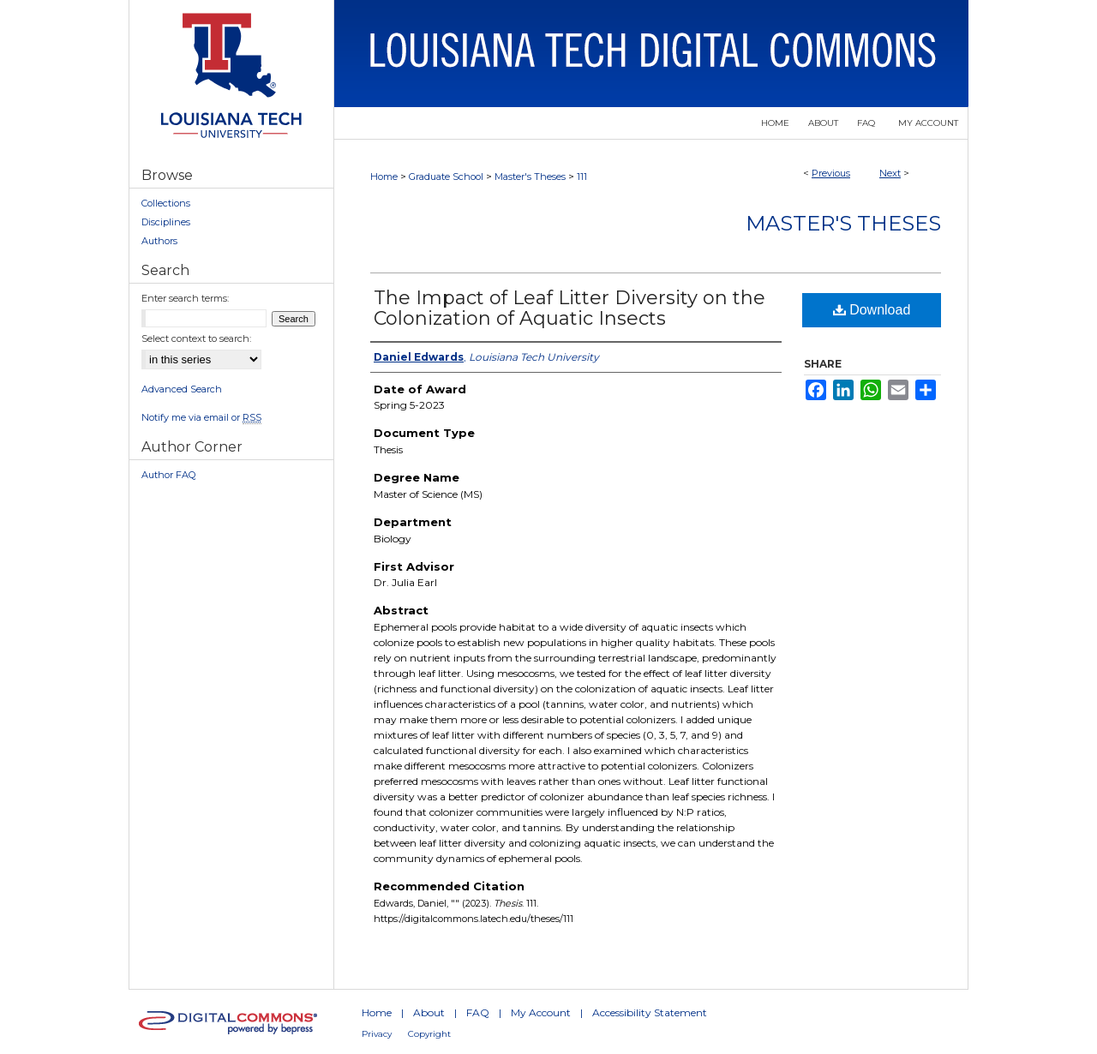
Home (384, 177)
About (429, 1012)
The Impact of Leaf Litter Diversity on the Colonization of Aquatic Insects (569, 308)
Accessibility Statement (649, 1012)
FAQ (477, 1012)
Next (890, 173)
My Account (541, 1012)
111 (582, 177)
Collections (165, 203)
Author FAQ (168, 475)
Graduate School (446, 177)
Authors (159, 241)
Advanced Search (181, 389)
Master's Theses (530, 177)
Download (872, 309)
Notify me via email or (201, 417)
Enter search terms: (185, 298)
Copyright (429, 1033)
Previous (831, 173)
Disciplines (165, 222)
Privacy (377, 1033)
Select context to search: (196, 338)
